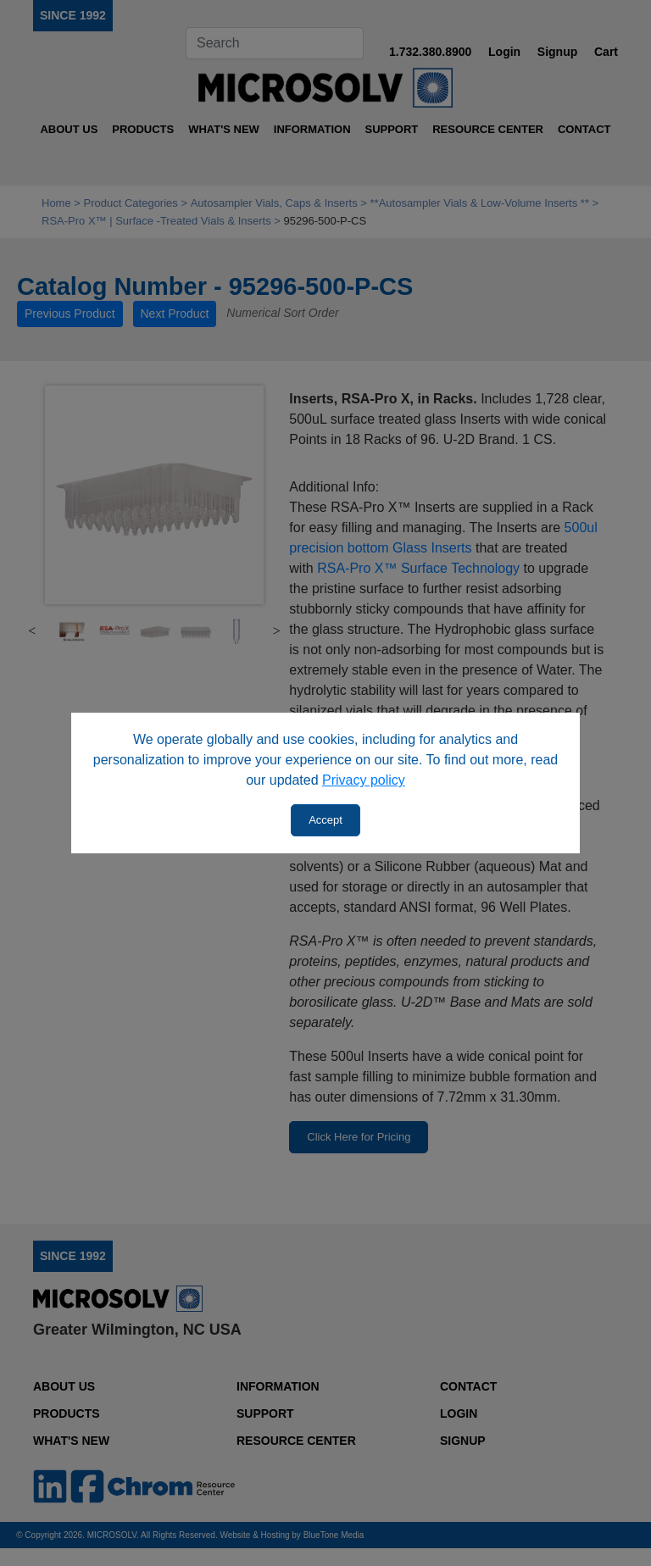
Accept (325, 820)
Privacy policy (363, 780)
